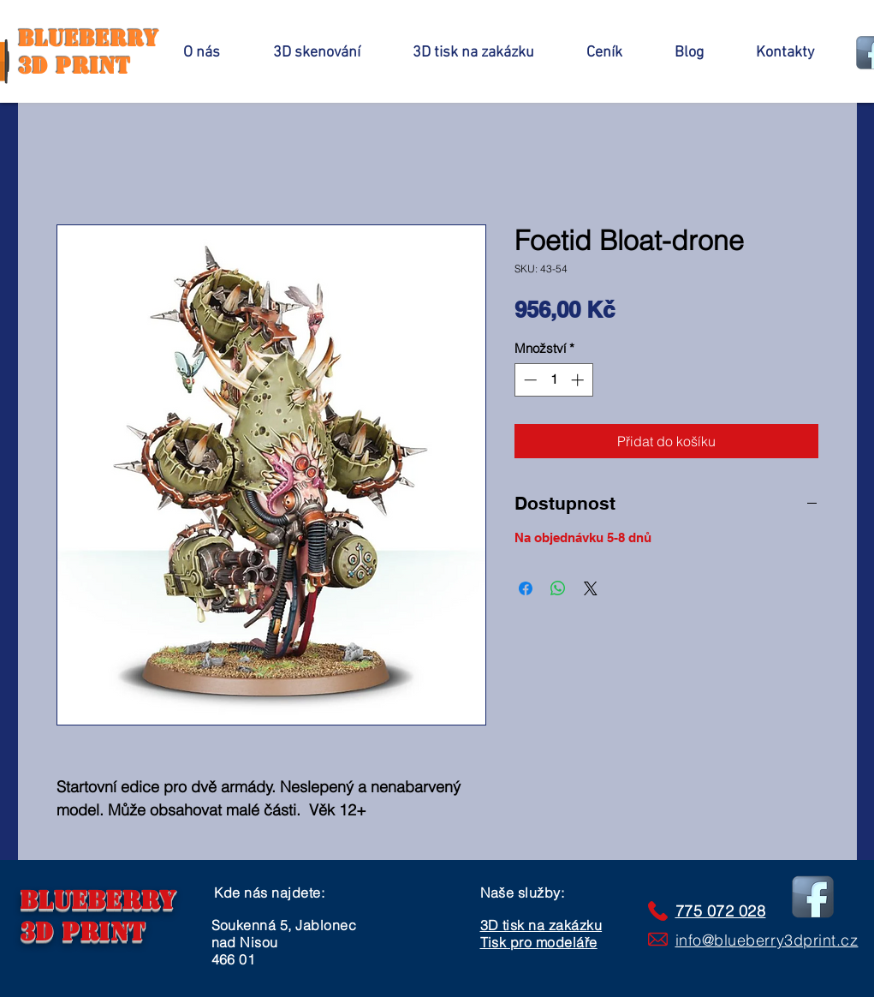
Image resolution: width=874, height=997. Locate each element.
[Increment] (579, 380)
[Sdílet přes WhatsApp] (558, 588)
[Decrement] (528, 380)
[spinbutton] (553, 380)
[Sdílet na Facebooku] (525, 588)
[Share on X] (590, 588)
